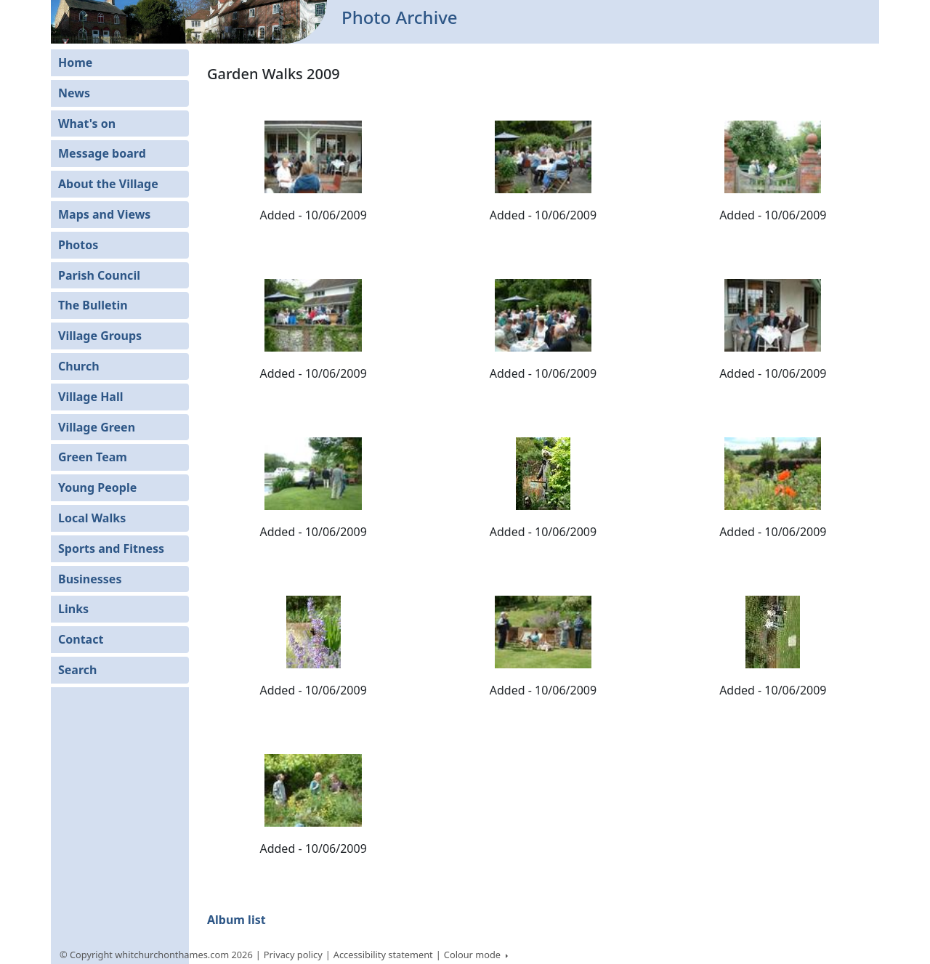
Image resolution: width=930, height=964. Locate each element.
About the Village (108, 184)
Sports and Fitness (111, 548)
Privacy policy (293, 954)
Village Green (96, 427)
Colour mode (474, 954)
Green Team (92, 457)
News (74, 93)
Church (79, 366)
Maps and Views (104, 214)
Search (77, 670)
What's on (87, 123)
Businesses (89, 579)
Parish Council (99, 275)
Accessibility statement (383, 954)
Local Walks (92, 518)
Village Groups (100, 336)
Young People (97, 487)
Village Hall (91, 397)
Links (73, 609)
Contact (80, 639)
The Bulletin (93, 305)
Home (75, 62)
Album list (236, 920)
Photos (78, 245)
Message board (102, 153)
